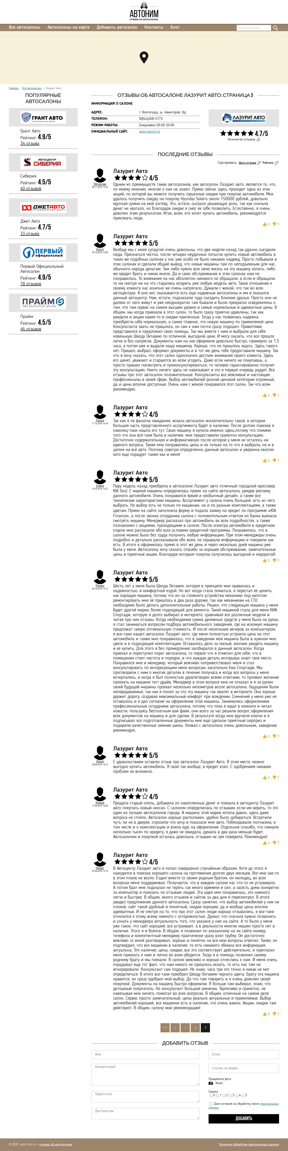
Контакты (153, 27)
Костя (100, 249)
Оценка (213, 1091)
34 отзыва (29, 143)
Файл (219, 1083)
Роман (100, 585)
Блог (175, 27)
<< (165, 1027)
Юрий (100, 761)
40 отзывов (30, 188)
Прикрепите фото (220, 1079)
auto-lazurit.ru (149, 132)
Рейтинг (268, 162)
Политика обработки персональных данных (249, 1144)
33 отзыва (29, 234)
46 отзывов (30, 329)
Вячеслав (100, 184)
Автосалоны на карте (68, 27)
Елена (100, 485)
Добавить (244, 1118)
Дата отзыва (247, 162)
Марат (100, 868)
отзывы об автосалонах (55, 1144)
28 (258, 139)
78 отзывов (30, 284)
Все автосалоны (24, 27)
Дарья (100, 420)
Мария (100, 802)
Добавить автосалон (117, 27)
